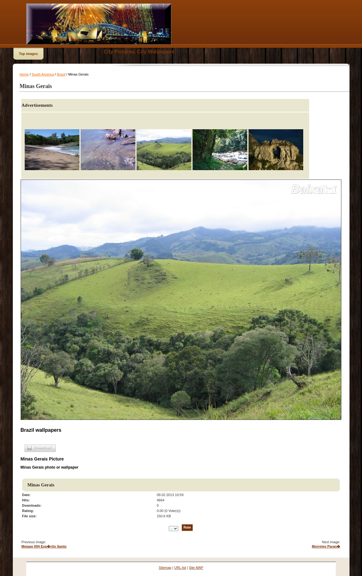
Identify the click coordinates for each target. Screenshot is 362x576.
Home (24, 74)
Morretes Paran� (326, 546)
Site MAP (196, 567)
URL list (180, 567)
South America (43, 74)
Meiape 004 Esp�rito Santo (44, 546)
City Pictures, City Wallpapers (139, 51)
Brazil (61, 74)
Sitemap (165, 567)
